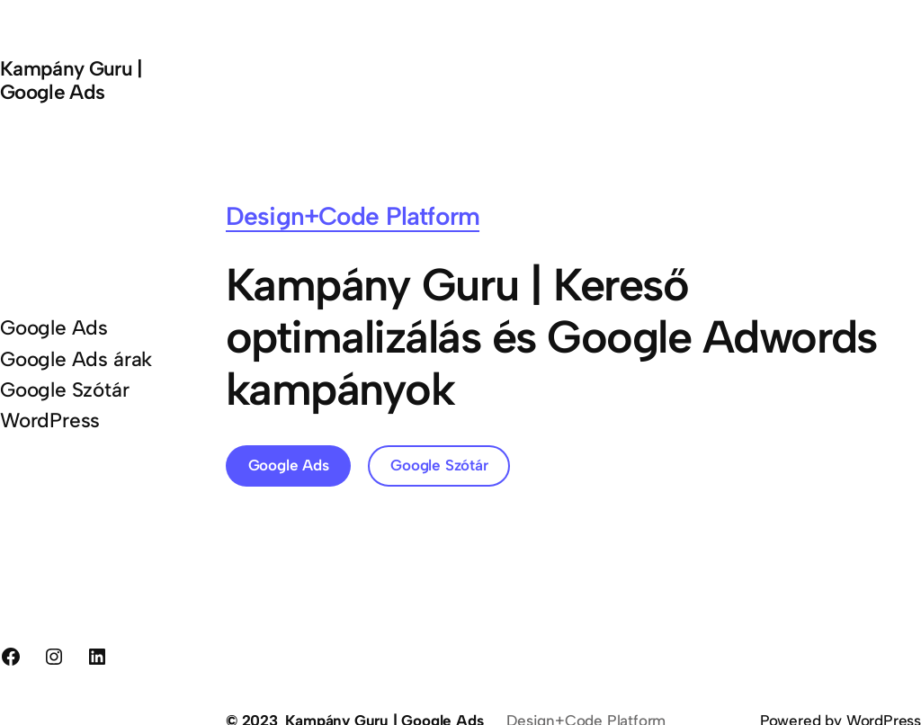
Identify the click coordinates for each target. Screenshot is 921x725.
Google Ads (288, 465)
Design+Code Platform (352, 216)
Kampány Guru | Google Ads (71, 80)
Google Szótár (439, 465)
